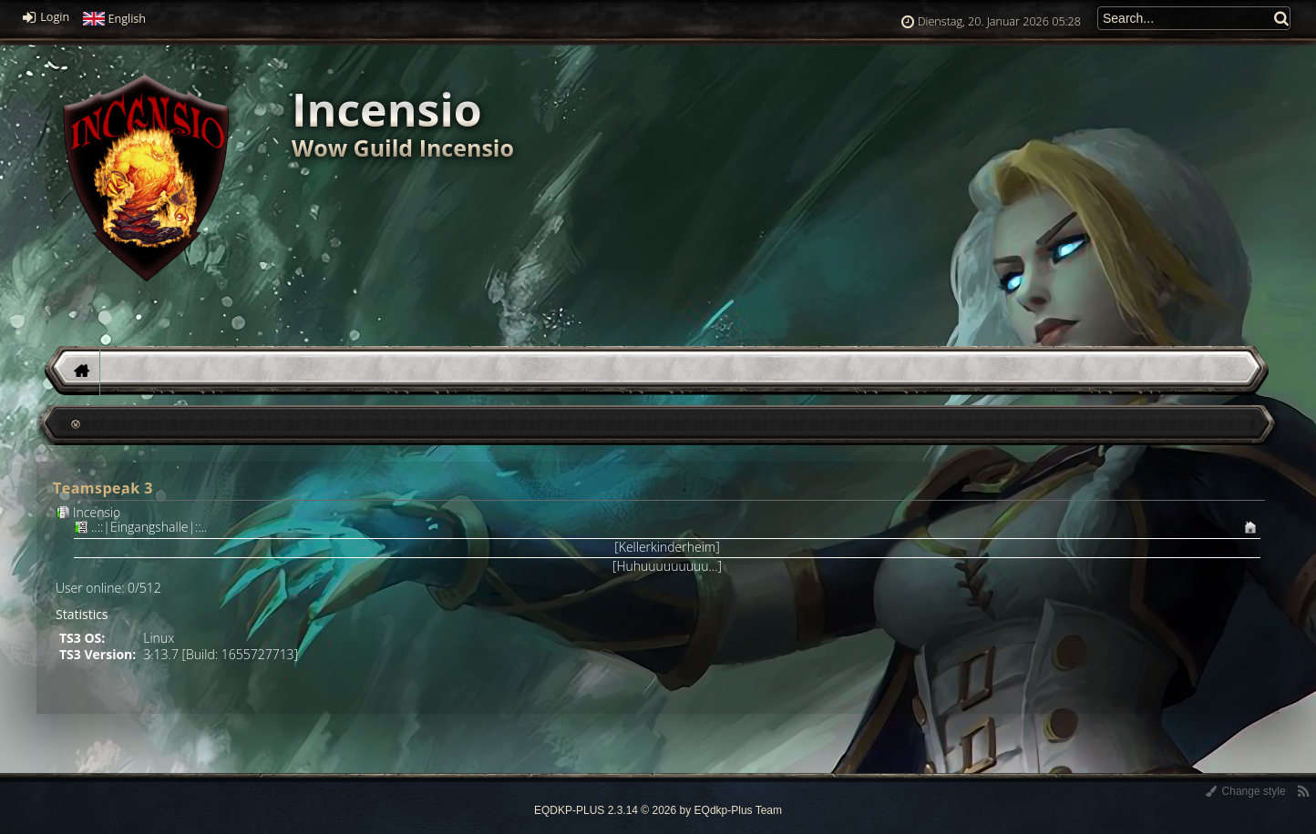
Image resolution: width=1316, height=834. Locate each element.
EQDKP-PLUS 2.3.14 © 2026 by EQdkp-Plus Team (658, 810)
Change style (1245, 791)
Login (46, 17)
